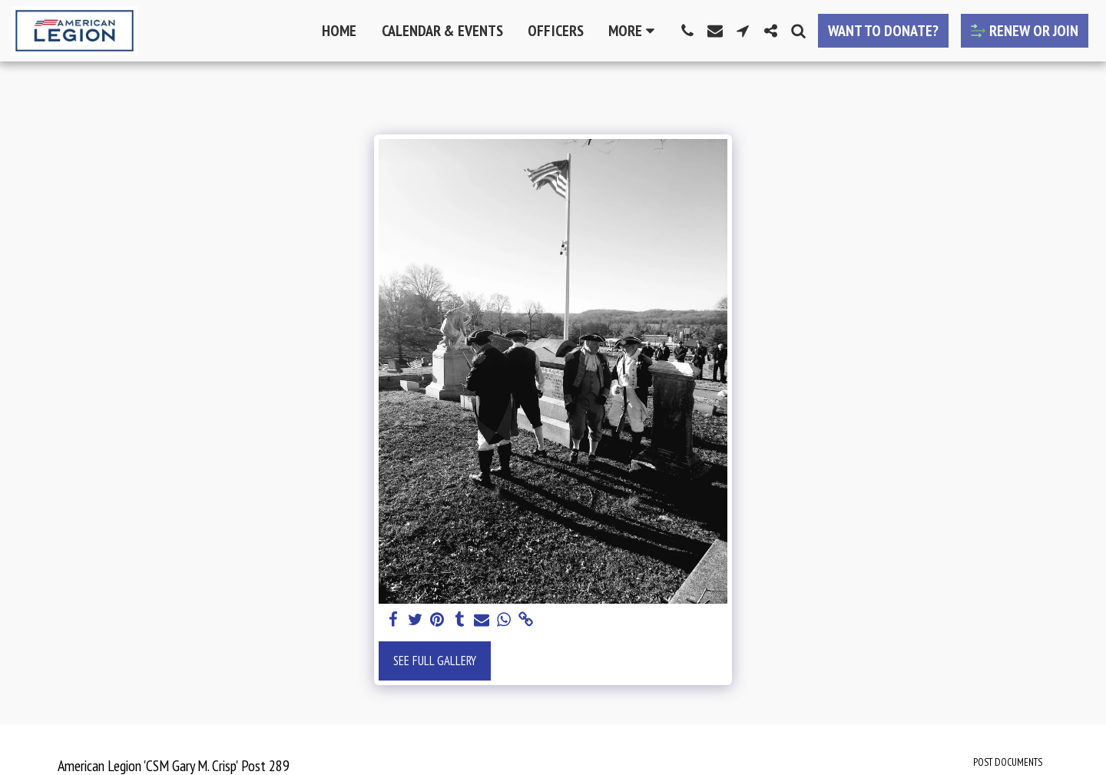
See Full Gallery (434, 660)
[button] (687, 30)
